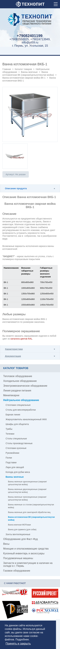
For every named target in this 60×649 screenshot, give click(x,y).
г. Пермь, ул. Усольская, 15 (30, 45)
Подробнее (22, 639)
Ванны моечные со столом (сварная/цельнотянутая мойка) (31, 506)
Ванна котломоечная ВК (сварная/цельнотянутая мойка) (31, 518)
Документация (13, 356)
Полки (9, 457)
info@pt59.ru (30, 42)
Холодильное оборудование (20, 381)
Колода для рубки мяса (18, 472)
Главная (6, 69)
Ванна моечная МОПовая (19, 525)
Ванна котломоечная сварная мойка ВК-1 (23, 77)
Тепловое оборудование (17, 376)
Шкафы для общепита (17, 424)
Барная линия (13, 414)
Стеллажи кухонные (16, 448)
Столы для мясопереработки (21, 409)
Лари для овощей (15, 467)
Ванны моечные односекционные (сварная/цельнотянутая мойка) (27, 483)
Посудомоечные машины (18, 558)
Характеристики (14, 349)
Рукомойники (12, 453)
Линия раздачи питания (17, 390)
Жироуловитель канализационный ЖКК (26, 419)
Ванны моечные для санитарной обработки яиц (29, 512)
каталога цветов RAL (21, 338)
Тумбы (9, 429)
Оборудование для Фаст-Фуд (20, 539)
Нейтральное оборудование (21, 400)
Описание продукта (16, 188)
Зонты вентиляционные (18, 534)
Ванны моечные (29, 72)
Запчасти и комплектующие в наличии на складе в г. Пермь (27, 564)
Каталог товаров (23, 69)
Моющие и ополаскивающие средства (26, 548)
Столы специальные (16, 438)
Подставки (11, 462)
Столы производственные (19, 443)
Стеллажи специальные (18, 405)
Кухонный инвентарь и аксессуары (23, 553)
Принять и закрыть (18, 643)
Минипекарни (11, 395)
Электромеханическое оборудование (25, 385)
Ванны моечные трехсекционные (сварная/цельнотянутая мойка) (27, 498)
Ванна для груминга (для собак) (22, 529)
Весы (6, 543)
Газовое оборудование (16, 570)
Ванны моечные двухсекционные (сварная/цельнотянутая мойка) (27, 490)
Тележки (10, 433)
